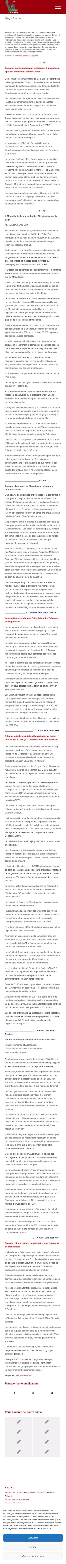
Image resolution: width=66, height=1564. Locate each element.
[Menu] (56, 6)
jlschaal (35, 56)
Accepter (33, 1537)
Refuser (33, 1547)
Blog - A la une (13, 18)
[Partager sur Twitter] (33, 1393)
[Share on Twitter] (51, 1393)
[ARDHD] (27, 6)
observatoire (25, 1375)
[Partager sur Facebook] (14, 1393)
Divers (20, 56)
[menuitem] (56, 6)
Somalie (25, 56)
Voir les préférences (33, 1556)
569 (18, 1375)
